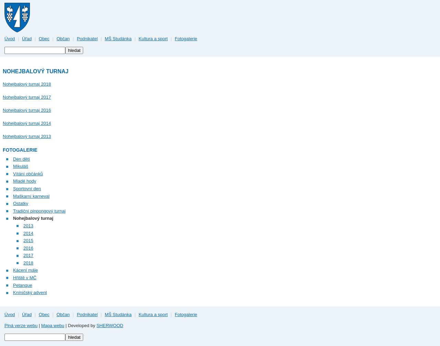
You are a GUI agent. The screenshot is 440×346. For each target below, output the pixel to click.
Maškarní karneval (31, 196)
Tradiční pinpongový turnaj (39, 211)
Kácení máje (25, 270)
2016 (28, 248)
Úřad (27, 38)
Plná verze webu (20, 325)
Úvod (9, 38)
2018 (28, 263)
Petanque (22, 285)
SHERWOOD (110, 325)
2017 (28, 255)
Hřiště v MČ (24, 277)
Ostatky (20, 203)
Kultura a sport (153, 38)
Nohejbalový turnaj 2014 (27, 123)
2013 (28, 225)
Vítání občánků (28, 173)
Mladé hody (24, 181)
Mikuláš (20, 166)
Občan (62, 38)
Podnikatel (87, 38)
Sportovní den (27, 188)
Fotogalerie (186, 38)
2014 (28, 233)
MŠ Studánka (118, 38)
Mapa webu (52, 325)
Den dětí (21, 159)
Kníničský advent (30, 292)
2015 (28, 240)
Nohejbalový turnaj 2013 (27, 136)
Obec (44, 38)
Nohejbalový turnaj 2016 (27, 110)
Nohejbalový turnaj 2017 (27, 97)
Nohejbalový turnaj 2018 (27, 84)
